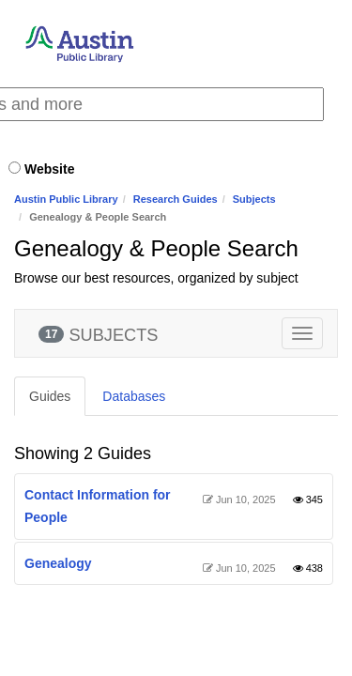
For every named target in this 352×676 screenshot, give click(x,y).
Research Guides (175, 199)
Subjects (254, 199)
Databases (133, 396)
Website (49, 169)
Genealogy (58, 563)
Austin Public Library (66, 199)
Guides (49, 396)
